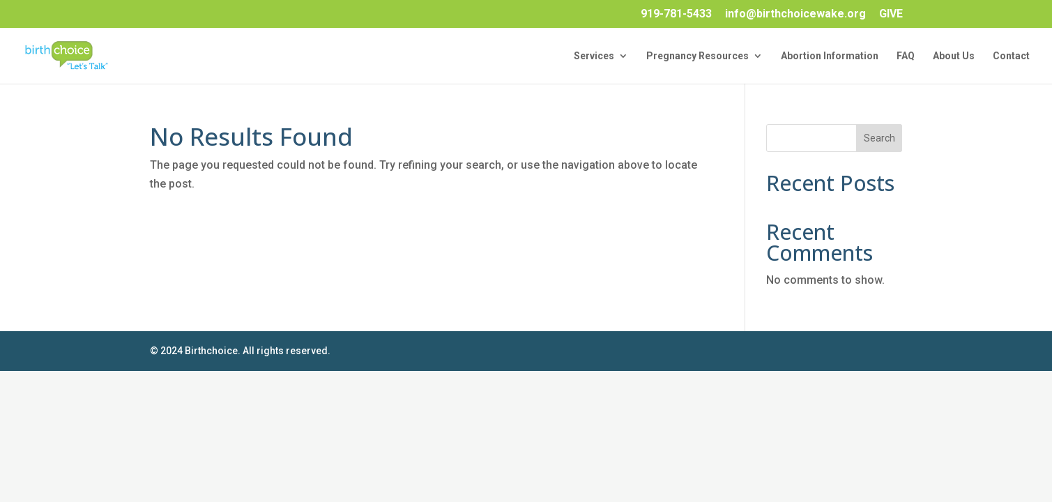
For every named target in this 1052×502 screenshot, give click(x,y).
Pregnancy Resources (697, 56)
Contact (1011, 56)
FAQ (906, 56)
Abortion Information (829, 56)
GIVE (891, 14)
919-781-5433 (676, 14)
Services (594, 56)
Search (879, 138)
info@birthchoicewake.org (795, 14)
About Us (954, 56)
